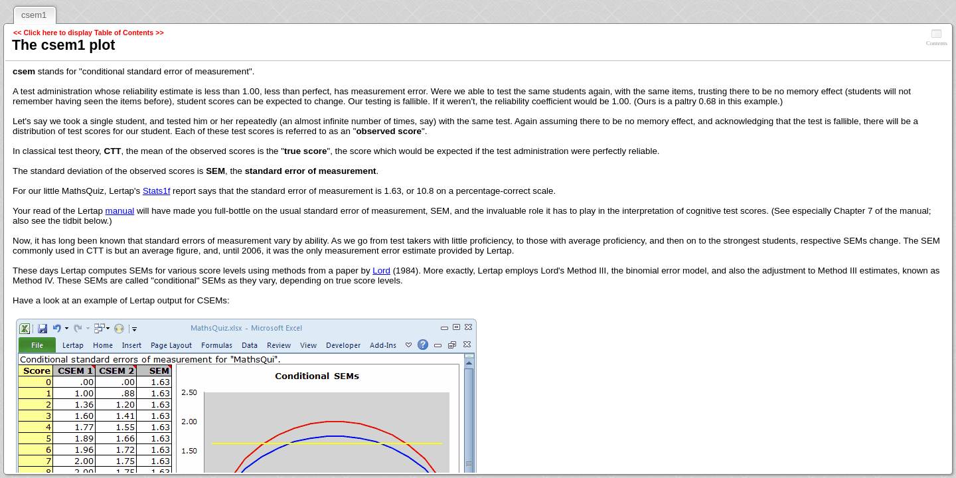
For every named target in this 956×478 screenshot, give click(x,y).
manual (120, 211)
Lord (381, 271)
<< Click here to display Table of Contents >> (88, 33)
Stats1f (157, 191)
